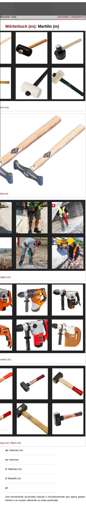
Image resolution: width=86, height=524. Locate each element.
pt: (6, 487)
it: (6, 478)
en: (7, 459)
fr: (7, 469)
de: (7, 450)
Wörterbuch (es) (20, 26)
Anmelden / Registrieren (71, 16)
